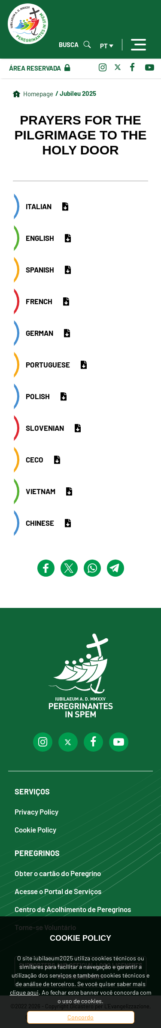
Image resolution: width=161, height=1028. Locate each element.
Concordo (80, 1017)
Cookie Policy (35, 829)
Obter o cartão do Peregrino (58, 873)
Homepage (38, 94)
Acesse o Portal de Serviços (58, 891)
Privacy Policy (36, 811)
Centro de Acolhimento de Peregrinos (73, 909)
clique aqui (24, 992)
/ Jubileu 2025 (75, 93)
